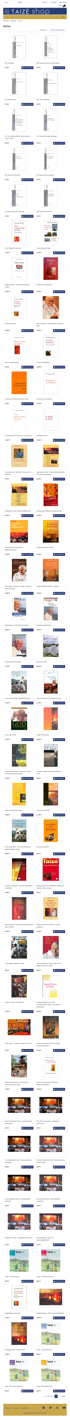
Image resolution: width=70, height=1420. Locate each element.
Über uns (8, 1408)
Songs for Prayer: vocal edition (14, 1002)
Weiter (64, 1396)
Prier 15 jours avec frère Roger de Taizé (48, 698)
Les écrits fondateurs (43, 362)
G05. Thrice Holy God (42, 99)
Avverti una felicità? (42, 847)
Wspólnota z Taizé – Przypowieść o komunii (18, 1238)
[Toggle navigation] (63, 17)
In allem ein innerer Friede (44, 547)
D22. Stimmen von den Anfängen (46, 136)
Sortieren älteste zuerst (57, 30)
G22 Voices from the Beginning (14, 211)
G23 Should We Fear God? (44, 211)
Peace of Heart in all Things (13, 810)
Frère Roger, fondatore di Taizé (14, 963)
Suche (20, 2)
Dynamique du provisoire (12, 1313)
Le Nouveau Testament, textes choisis (17, 399)
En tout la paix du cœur (43, 248)
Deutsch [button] (44, 2)
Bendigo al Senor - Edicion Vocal (15, 1349)
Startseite (6, 21)
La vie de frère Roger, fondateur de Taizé (17, 698)
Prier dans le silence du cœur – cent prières (18, 435)
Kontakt (15, 1408)
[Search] (10, 2)
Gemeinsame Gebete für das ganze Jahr (49, 511)
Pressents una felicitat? (43, 625)
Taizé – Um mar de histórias (13, 1386)
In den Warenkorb (27, 67)
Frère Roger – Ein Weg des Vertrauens (17, 625)
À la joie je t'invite (10, 323)
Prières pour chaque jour (44, 284)
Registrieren (63, 2)
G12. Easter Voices (10, 99)
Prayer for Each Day (42, 735)
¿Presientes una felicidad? (13, 662)
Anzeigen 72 (43, 30)
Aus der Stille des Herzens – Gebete (47, 586)
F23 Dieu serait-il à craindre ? (45, 175)
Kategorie (13, 21)
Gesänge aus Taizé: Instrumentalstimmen (18, 511)
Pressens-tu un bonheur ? (44, 399)
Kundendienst (25, 1408)
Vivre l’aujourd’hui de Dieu (13, 248)
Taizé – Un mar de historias (44, 1276)
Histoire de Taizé (41, 662)
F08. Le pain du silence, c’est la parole (48, 63)
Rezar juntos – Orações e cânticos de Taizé (18, 1043)
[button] (63, 5)
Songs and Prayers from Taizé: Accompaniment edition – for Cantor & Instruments (48, 1005)
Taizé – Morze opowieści (44, 1386)
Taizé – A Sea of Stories (12, 1276)
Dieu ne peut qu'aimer (12, 362)
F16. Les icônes (9, 63)
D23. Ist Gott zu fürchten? (13, 175)
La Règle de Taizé (41, 435)
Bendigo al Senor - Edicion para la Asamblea (50, 1313)
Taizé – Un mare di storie (44, 1349)
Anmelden (54, 2)
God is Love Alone (10, 735)
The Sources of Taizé (43, 810)
